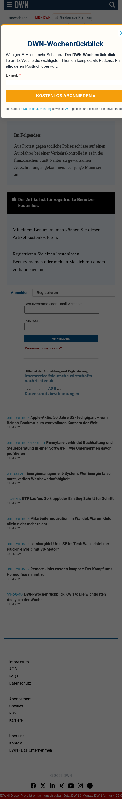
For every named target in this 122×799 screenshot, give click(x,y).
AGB (68, 109)
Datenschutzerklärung (37, 109)
